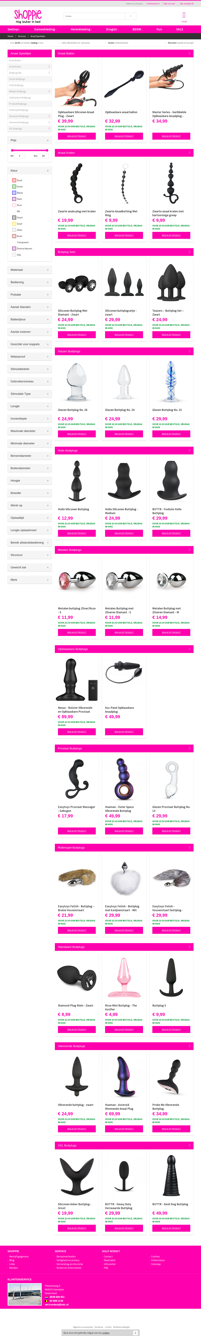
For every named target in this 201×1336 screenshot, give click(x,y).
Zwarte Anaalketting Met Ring (121, 213)
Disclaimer (99, 1327)
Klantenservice (152, 3)
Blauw (20, 192)
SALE (179, 29)
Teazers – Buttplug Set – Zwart (168, 312)
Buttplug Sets (15, 72)
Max (35, 156)
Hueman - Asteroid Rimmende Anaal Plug (119, 1106)
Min (12, 156)
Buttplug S (159, 1005)
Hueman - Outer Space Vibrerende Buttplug (119, 809)
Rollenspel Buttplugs (18, 109)
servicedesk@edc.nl (57, 1304)
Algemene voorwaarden (83, 1327)
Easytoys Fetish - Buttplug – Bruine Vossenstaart (76, 908)
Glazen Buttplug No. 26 (72, 410)
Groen (20, 186)
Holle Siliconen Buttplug (73, 509)
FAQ (106, 1268)
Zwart (20, 217)
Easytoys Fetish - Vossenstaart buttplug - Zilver (167, 908)
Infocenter (110, 1264)
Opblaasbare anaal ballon (121, 112)
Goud (19, 223)
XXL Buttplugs (15, 128)
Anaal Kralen (15, 66)
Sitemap (156, 1264)
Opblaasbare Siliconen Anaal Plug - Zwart (76, 114)
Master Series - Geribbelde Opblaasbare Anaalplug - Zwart (169, 114)
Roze (19, 205)
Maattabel (109, 1260)
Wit (18, 211)
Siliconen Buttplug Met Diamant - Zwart (72, 312)
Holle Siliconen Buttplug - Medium (121, 511)
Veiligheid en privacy (68, 1260)
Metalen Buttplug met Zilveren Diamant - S (119, 610)
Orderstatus (158, 1260)
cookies (106, 1332)
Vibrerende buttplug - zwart (75, 1105)
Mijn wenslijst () (186, 3)
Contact (108, 1256)
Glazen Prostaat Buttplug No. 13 (171, 809)
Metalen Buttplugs (17, 91)
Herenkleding (81, 29)
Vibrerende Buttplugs (19, 122)
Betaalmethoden (66, 1256)
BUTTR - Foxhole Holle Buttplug (166, 511)
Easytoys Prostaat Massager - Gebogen (76, 809)
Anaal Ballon (15, 60)
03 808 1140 (54, 1301)
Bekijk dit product (76, 136)
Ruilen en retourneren (69, 1268)
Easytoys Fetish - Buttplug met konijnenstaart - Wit (122, 908)
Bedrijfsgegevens (19, 1256)
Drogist (112, 29)
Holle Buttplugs (16, 85)
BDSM (137, 29)
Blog (11, 1260)
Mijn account (169, 3)
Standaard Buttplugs (19, 116)
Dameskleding (45, 29)
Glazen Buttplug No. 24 (120, 410)
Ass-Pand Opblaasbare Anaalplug (119, 709)
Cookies (155, 1256)
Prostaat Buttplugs (18, 103)
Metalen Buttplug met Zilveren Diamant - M (166, 610)
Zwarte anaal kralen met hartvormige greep (168, 213)
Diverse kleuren (24, 248)
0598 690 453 (54, 1297)
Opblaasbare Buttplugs (20, 97)
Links (12, 1264)
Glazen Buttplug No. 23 (167, 410)
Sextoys (14, 29)
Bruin (19, 236)
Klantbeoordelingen (121, 1327)
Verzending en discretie (70, 1264)
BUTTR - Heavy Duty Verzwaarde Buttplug (118, 1206)
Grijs (19, 254)
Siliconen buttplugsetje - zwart (121, 312)
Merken (13, 1268)
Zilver (19, 229)
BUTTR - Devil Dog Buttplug (170, 1204)
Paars (19, 198)
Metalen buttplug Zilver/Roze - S (77, 610)
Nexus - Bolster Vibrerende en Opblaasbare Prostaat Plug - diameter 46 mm (75, 710)
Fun (159, 29)
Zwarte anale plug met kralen (77, 211)
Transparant (23, 242)
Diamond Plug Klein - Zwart (75, 1005)
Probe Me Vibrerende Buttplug (165, 1106)
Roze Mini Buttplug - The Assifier (121, 1007)
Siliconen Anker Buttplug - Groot (74, 1206)
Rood (19, 180)
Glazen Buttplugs (17, 78)
